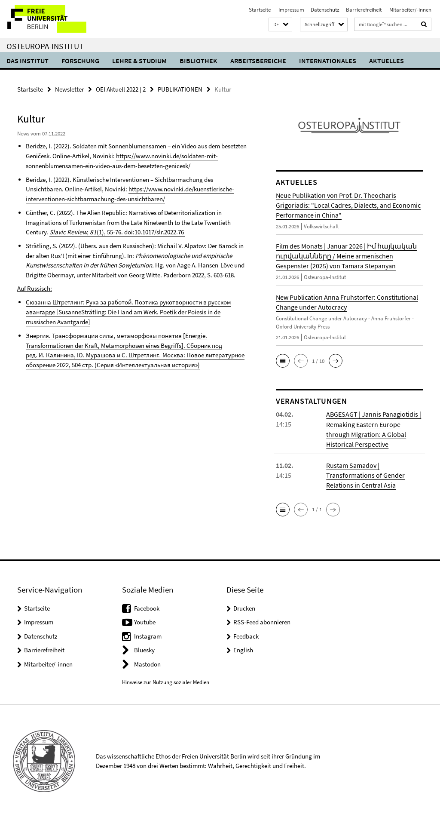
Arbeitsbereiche (258, 60)
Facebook (146, 607)
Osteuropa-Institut (44, 46)
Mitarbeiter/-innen (409, 9)
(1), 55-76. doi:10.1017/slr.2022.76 (116, 231)
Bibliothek (198, 60)
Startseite (260, 9)
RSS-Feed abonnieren (261, 621)
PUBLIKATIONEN (180, 89)
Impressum (290, 9)
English (243, 649)
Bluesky (144, 649)
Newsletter (69, 89)
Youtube (145, 621)
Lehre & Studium (139, 60)
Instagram (148, 635)
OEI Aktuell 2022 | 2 (121, 89)
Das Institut (27, 60)
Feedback (246, 635)
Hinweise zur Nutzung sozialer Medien (165, 681)
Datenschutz (325, 9)
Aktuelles (386, 60)
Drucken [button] (244, 607)
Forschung (80, 60)
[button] (280, 25)
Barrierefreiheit (364, 9)
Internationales (327, 60)
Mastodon (147, 663)
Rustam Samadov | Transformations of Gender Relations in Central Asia (365, 474)
